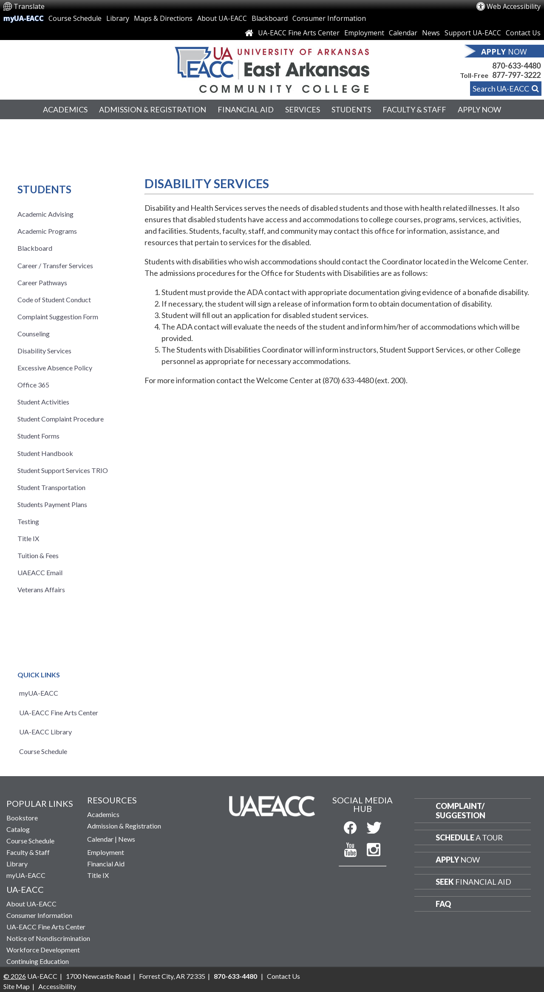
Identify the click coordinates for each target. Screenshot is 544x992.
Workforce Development (43, 950)
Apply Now (479, 109)
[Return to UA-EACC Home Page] (272, 67)
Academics (65, 109)
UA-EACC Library (45, 732)
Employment (364, 32)
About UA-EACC (222, 18)
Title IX (98, 875)
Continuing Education (37, 961)
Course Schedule (75, 18)
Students (351, 109)
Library (117, 18)
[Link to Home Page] (249, 33)
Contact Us (523, 32)
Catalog (18, 829)
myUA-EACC (23, 18)
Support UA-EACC (473, 32)
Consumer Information (329, 18)
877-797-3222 (516, 75)
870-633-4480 (516, 65)
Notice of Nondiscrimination (48, 938)
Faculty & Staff (414, 109)
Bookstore (22, 818)
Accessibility (57, 986)
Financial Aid (246, 109)
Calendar (403, 32)
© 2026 (14, 976)
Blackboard (270, 18)
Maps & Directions (163, 18)
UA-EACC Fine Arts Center (299, 32)
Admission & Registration (152, 109)
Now (458, 859)
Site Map (16, 986)
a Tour (469, 837)
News (431, 32)
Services (302, 109)
